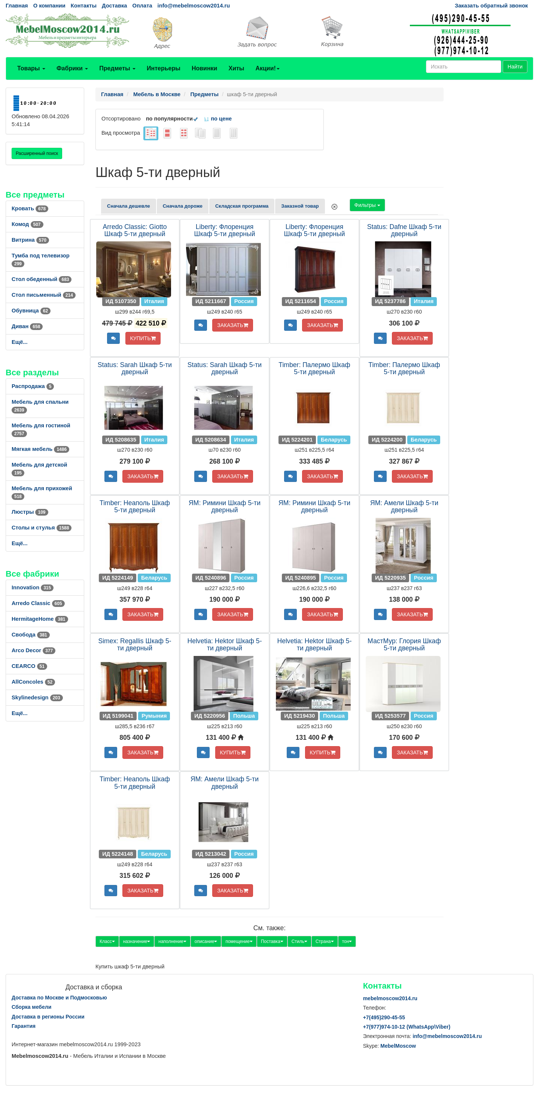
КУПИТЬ (143, 338)
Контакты (84, 6)
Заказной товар (300, 206)
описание (206, 941)
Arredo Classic (38, 603)
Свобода (31, 635)
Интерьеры (163, 68)
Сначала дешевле (128, 206)
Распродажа (33, 386)
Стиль (299, 941)
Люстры (30, 512)
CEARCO (29, 666)
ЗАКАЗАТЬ (232, 325)
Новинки (204, 68)
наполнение (172, 941)
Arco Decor (33, 650)
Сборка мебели (31, 1007)
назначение (136, 941)
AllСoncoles (33, 682)
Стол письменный (44, 295)
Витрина (30, 240)
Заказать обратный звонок (491, 6)
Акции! (267, 68)
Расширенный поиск (37, 153)
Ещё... (20, 342)
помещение (239, 941)
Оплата (142, 6)
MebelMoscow (398, 1046)
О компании (49, 6)
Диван (27, 326)
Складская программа (241, 206)
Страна (325, 941)
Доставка (114, 6)
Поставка (272, 941)
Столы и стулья (41, 528)
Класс (107, 941)
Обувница (31, 311)
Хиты (236, 68)
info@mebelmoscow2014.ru (194, 6)
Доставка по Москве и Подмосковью (59, 998)
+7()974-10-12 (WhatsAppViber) (407, 1027)
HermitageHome (40, 619)
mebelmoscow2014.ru (390, 998)
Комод (27, 224)
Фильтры (367, 205)
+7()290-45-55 (384, 1017)
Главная (17, 6)
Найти (515, 67)
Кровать (30, 208)
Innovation (33, 587)
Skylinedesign (37, 697)
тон (347, 941)
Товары (31, 68)
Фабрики (72, 68)
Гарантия (24, 1026)
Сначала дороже (182, 206)
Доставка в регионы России (48, 1017)
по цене (218, 119)
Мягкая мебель (40, 449)
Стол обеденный (41, 279)
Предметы (117, 68)
